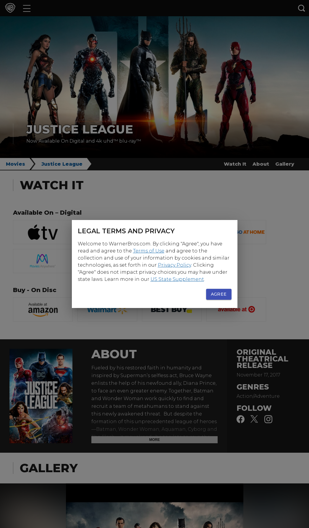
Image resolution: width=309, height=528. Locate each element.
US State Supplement (177, 279)
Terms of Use (148, 251)
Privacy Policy (174, 265)
